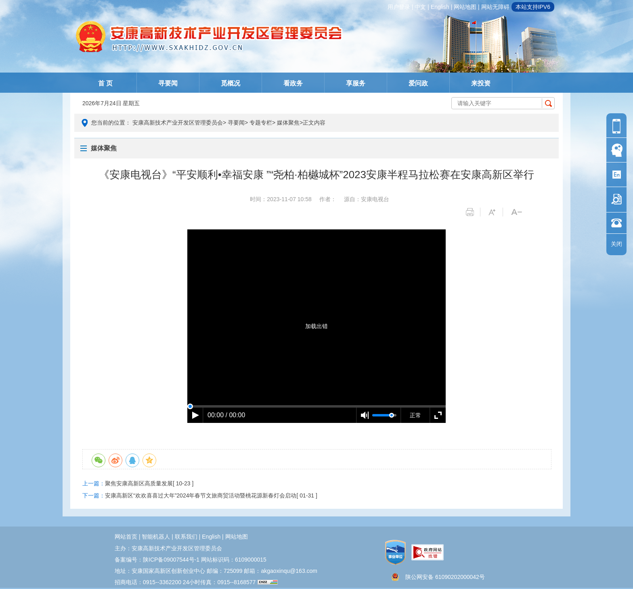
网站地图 (465, 7)
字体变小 (518, 212)
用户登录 (399, 7)
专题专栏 (260, 122)
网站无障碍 (495, 7)
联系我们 (186, 536)
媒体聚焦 (288, 122)
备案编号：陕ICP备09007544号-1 (157, 559)
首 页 (105, 83)
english (440, 7)
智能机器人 (156, 536)
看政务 (293, 83)
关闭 (616, 244)
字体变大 (495, 212)
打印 (473, 212)
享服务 (355, 83)
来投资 (480, 83)
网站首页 (126, 536)
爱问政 (418, 83)
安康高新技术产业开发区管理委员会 (177, 122)
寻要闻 (168, 83)
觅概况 (230, 83)
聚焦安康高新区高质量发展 (139, 483)
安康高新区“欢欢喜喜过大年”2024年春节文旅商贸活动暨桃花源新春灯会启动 (200, 495)
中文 (420, 7)
